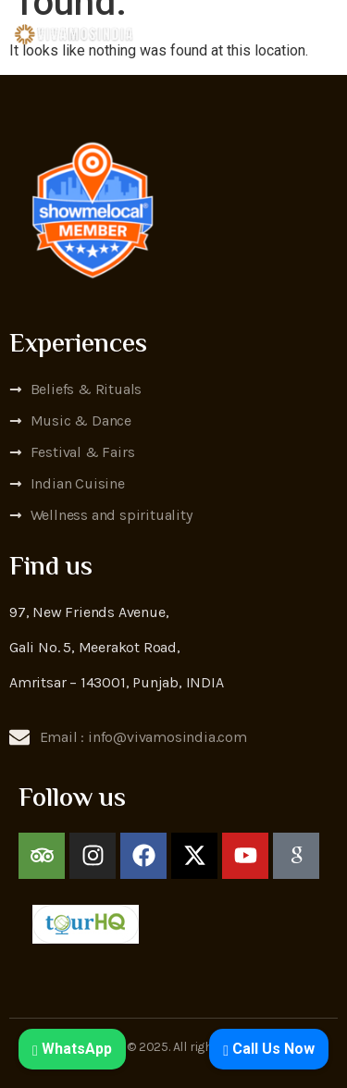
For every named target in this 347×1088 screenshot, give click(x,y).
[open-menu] (327, 33)
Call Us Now (269, 1048)
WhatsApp (72, 1048)
